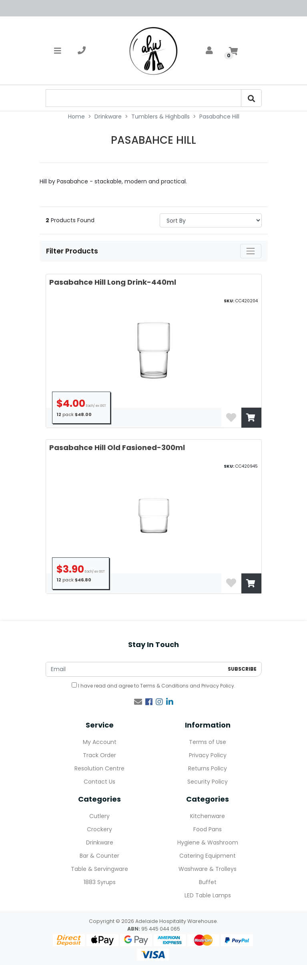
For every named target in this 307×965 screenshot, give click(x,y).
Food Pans (207, 829)
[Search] (251, 98)
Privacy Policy (217, 685)
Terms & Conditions (164, 685)
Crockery (99, 829)
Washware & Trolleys (208, 869)
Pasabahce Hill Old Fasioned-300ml (117, 447)
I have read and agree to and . (153, 685)
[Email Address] (134, 669)
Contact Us (99, 782)
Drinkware (99, 842)
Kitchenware (207, 816)
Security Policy (207, 782)
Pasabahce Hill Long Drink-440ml (112, 282)
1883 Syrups (100, 882)
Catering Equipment (207, 856)
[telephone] (82, 50)
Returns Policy (207, 768)
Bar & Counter (99, 856)
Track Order (99, 755)
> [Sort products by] (211, 220)
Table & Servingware (99, 869)
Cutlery (99, 816)
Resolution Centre (99, 768)
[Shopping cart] (233, 50)
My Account (99, 742)
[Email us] (138, 702)
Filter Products (73, 251)
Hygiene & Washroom (207, 842)
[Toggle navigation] (58, 50)
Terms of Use (207, 742)
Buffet (208, 882)
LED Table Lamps (208, 895)
